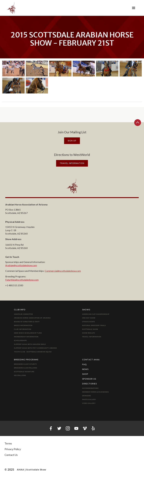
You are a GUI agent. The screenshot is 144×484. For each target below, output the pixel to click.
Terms (8, 443)
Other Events (88, 322)
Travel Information (91, 337)
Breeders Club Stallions (25, 368)
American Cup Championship (95, 314)
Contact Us (11, 454)
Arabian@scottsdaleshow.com (21, 265)
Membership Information (26, 337)
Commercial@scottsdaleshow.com (63, 270)
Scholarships (20, 340)
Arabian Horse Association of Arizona (32, 318)
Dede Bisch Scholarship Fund (28, 333)
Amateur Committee (23, 314)
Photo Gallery (89, 399)
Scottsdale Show (90, 329)
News (85, 369)
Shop (85, 374)
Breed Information (23, 325)
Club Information (22, 329)
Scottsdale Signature (24, 371)
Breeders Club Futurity (25, 364)
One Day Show (88, 318)
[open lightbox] (13, 68)
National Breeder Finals (94, 325)
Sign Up (72, 141)
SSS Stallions (20, 375)
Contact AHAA (91, 359)
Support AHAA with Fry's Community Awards (35, 348)
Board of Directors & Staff (27, 322)
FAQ (84, 364)
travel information (72, 163)
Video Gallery (89, 403)
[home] (11, 8)
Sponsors (86, 396)
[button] (133, 8)
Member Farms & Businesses (95, 392)
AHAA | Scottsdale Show (31, 469)
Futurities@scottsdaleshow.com (22, 279)
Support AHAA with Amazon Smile (30, 344)
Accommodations (90, 388)
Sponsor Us (89, 379)
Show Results (88, 333)
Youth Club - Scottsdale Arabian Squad (33, 352)
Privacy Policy (13, 449)
